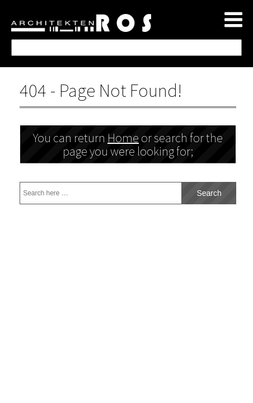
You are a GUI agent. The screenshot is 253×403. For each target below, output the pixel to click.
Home (123, 137)
